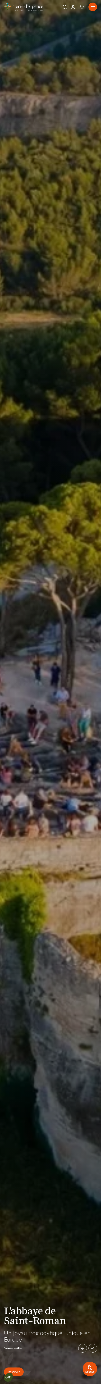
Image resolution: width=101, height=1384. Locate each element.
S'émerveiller (13, 1348)
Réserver (14, 1372)
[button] (64, 7)
